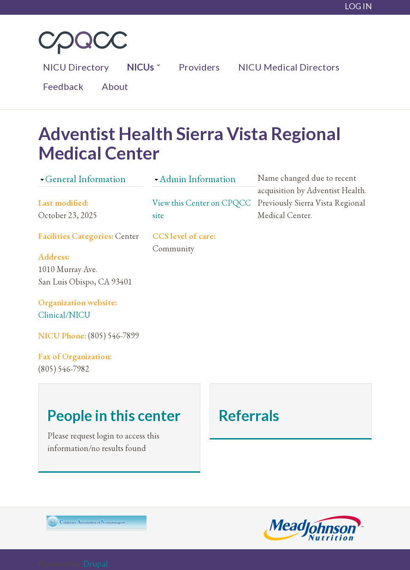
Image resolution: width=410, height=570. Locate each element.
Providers (199, 66)
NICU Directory (76, 66)
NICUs (143, 66)
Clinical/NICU (64, 314)
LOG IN (358, 6)
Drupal (95, 563)
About (115, 86)
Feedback (63, 86)
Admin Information (197, 178)
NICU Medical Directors (289, 66)
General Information (85, 178)
